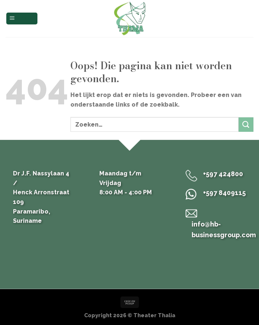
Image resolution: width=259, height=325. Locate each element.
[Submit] (246, 124)
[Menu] (21, 19)
